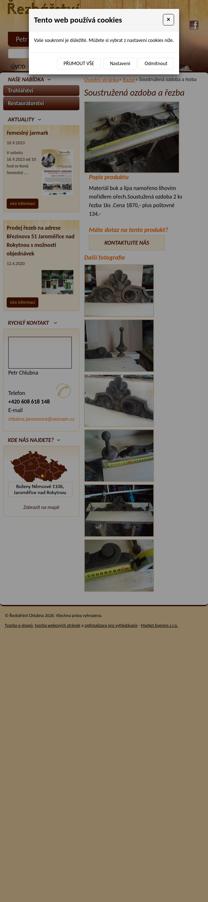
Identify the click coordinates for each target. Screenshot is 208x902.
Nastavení (120, 63)
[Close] (168, 19)
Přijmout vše (79, 63)
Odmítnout (156, 63)
